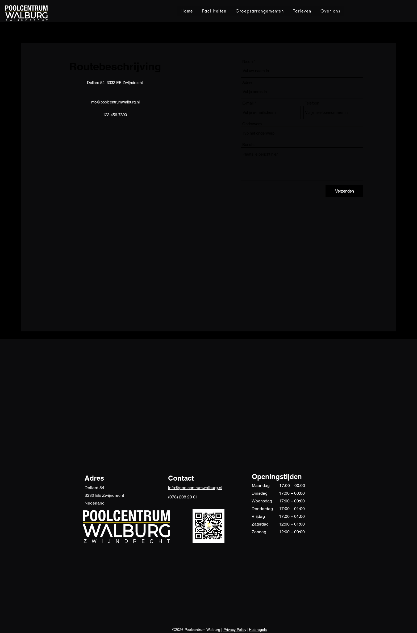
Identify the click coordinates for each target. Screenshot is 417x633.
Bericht (248, 145)
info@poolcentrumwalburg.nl (115, 102)
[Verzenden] (344, 191)
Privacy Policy (234, 629)
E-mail (247, 103)
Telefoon (312, 103)
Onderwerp (252, 124)
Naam (247, 61)
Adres (247, 82)
